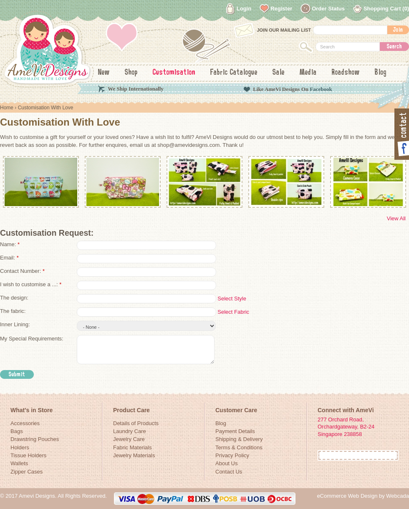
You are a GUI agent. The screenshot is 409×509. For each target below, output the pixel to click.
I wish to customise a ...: (30, 284)
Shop (131, 72)
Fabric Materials (132, 447)
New (104, 72)
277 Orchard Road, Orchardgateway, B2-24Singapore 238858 (346, 426)
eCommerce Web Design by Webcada (363, 496)
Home (6, 108)
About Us (226, 463)
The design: (14, 298)
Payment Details (235, 431)
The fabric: (12, 311)
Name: (10, 244)
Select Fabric (233, 312)
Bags (16, 431)
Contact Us (228, 472)
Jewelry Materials (134, 455)
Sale (279, 72)
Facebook (321, 89)
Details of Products (136, 423)
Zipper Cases (26, 472)
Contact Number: (22, 271)
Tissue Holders (28, 455)
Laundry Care (129, 431)
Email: (9, 257)
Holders (19, 447)
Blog (380, 72)
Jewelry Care (129, 439)
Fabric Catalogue (234, 72)
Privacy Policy (232, 455)
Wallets (19, 463)
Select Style (231, 298)
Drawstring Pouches (34, 439)
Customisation (174, 72)
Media (308, 72)
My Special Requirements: (31, 338)
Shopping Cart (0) (386, 8)
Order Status (328, 8)
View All (396, 218)
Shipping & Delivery (239, 439)
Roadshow (346, 72)
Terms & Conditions (239, 447)
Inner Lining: (15, 324)
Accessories (25, 423)
